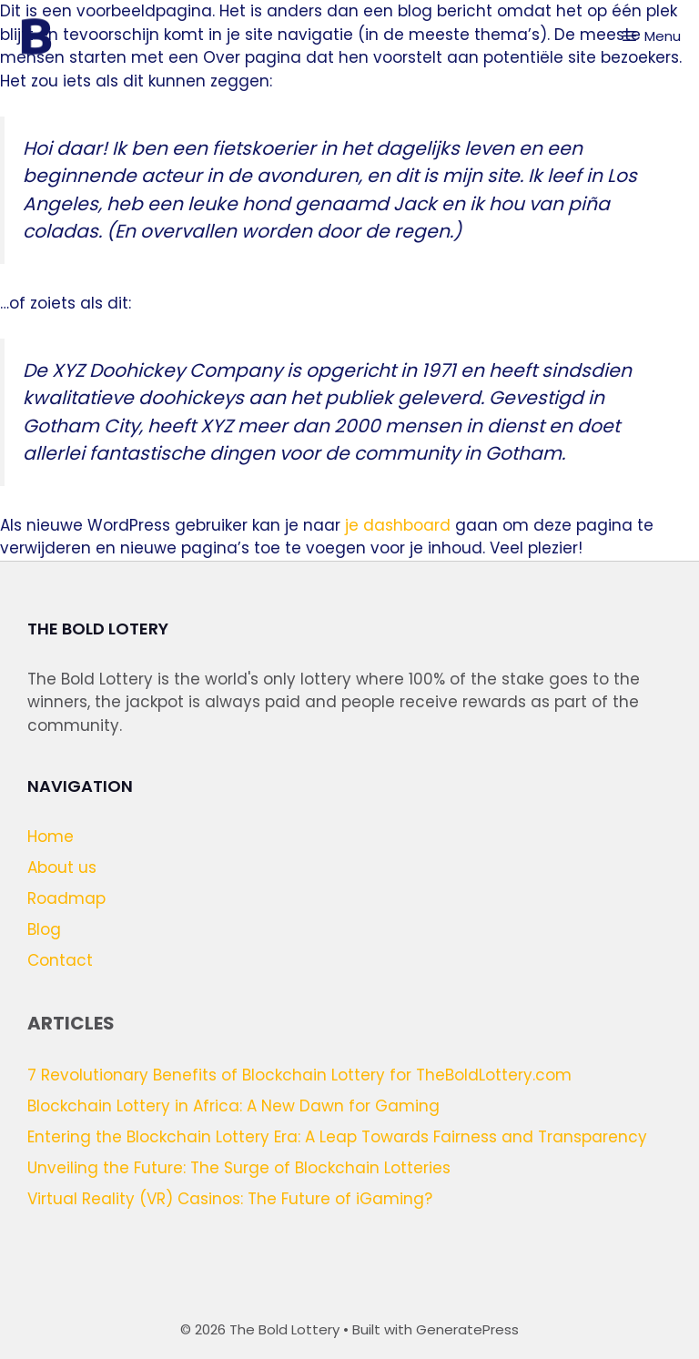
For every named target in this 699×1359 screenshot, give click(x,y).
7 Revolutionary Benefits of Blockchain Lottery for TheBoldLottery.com (299, 1075)
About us (61, 867)
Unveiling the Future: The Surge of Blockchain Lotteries (239, 1168)
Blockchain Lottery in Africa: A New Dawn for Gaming (233, 1106)
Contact (60, 960)
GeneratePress (467, 1329)
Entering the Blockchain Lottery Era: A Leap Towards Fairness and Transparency (337, 1137)
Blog (44, 929)
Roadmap (66, 898)
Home (50, 836)
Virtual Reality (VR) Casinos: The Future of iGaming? (229, 1199)
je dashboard (398, 525)
